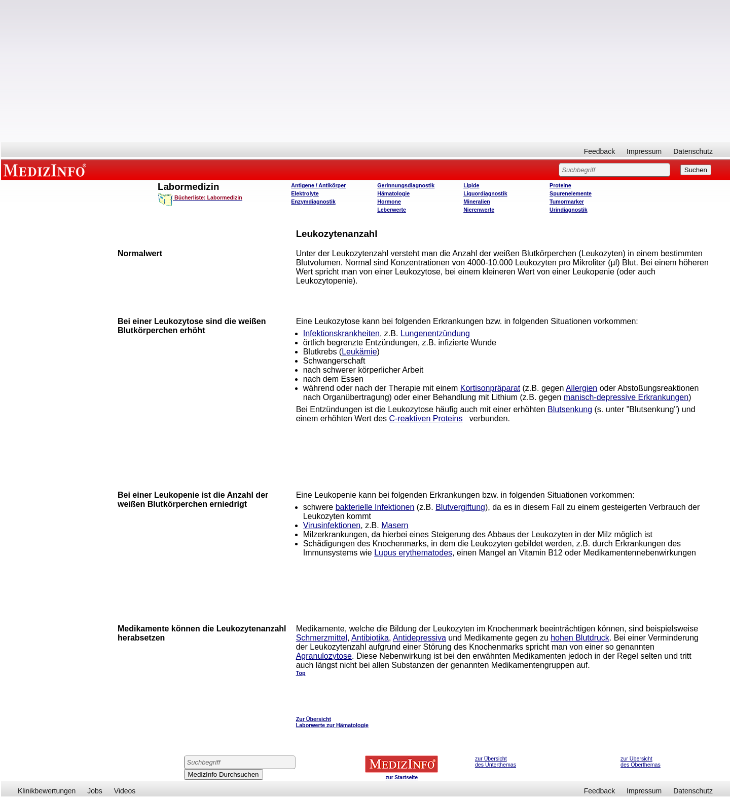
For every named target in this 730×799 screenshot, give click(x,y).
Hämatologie (393, 193)
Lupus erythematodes (413, 552)
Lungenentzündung (435, 333)
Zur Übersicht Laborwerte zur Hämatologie (332, 722)
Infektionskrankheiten (341, 333)
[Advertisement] (365, 71)
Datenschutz (693, 151)
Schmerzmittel (321, 637)
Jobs (94, 791)
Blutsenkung (570, 409)
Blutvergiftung (460, 507)
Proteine (560, 185)
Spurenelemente (571, 193)
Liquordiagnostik (485, 193)
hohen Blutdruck (580, 637)
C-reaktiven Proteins (426, 418)
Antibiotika (370, 637)
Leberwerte (391, 210)
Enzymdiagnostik (313, 201)
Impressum (644, 151)
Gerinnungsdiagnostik (405, 185)
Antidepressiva (419, 637)
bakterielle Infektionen (375, 507)
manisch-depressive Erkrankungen (626, 397)
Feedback (599, 151)
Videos (125, 791)
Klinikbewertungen (47, 791)
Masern (394, 525)
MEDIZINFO (46, 169)
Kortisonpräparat (490, 388)
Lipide (471, 185)
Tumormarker (567, 201)
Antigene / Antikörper (318, 185)
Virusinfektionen (332, 525)
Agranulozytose (324, 656)
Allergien (581, 388)
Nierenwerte (478, 210)
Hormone (389, 201)
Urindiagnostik (569, 210)
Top (301, 673)
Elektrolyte (305, 193)
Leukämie (359, 351)
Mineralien (476, 201)
